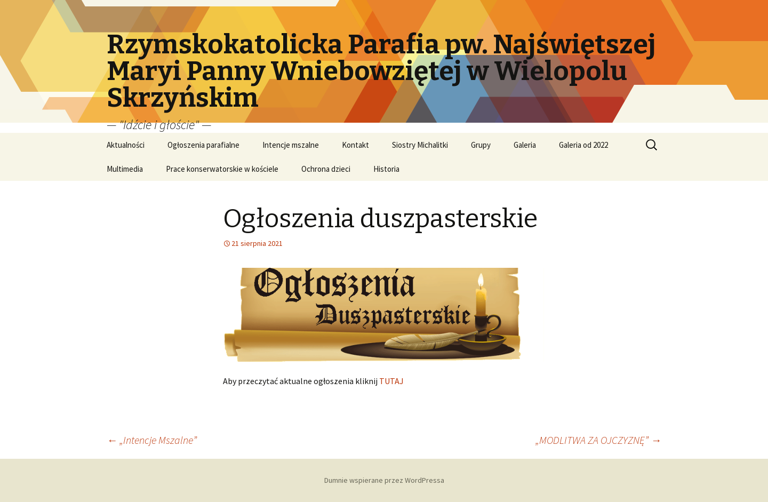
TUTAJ (391, 381)
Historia (386, 169)
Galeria (525, 145)
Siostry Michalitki (420, 145)
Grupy (481, 145)
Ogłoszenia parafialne (203, 145)
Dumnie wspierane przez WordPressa (384, 480)
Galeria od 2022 (583, 145)
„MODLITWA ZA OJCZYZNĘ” (598, 440)
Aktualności (126, 145)
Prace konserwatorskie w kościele (222, 169)
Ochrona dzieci (325, 169)
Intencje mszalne (290, 145)
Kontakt (355, 145)
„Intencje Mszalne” (152, 440)
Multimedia (125, 169)
